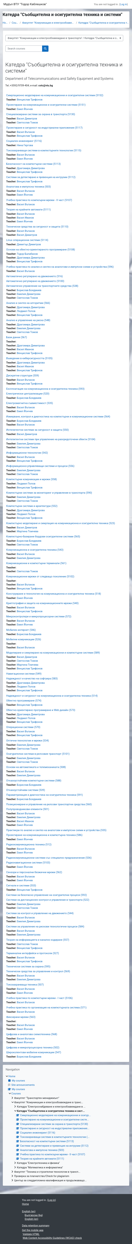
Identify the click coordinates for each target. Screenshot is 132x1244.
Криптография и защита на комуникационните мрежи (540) (42, 603)
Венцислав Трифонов (30, 99)
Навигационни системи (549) (23, 673)
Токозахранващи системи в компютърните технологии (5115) (43, 150)
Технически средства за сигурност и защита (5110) (37, 226)
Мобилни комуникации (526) (23, 639)
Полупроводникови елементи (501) (27, 809)
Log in (123, 4)
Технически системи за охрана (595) (28, 966)
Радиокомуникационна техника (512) (28, 844)
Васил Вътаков (26, 132)
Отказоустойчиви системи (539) (25, 790)
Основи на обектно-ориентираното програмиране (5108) (40, 249)
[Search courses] (23, 48)
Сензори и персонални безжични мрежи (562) (34, 872)
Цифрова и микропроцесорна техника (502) (32, 1047)
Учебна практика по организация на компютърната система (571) (46, 1007)
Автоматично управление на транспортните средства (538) (42, 285)
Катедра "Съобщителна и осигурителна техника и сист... (104, 22)
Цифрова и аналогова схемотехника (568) (31, 1034)
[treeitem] (66, 1128)
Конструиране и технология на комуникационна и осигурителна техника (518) (53, 593)
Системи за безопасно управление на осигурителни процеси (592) (46, 895)
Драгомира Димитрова (31, 168)
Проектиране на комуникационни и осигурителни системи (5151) (46, 104)
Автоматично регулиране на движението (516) (34, 276)
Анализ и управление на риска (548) (28, 320)
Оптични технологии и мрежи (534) (27, 740)
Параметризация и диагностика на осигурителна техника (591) (44, 794)
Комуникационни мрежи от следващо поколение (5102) (40, 576)
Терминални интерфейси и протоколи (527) (32, 953)
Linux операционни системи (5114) (27, 240)
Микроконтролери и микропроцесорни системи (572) (38, 616)
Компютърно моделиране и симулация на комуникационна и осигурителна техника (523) (60, 523)
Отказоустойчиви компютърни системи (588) (33, 780)
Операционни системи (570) (23, 727)
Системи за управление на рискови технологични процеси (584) (45, 926)
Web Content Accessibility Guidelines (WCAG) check (52, 1238)
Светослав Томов (27, 122)
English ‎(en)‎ (29, 1211)
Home (5, 22)
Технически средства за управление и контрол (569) (38, 971)
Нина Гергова (25, 145)
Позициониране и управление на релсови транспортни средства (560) (49, 804)
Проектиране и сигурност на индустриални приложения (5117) (44, 127)
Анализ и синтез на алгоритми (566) (28, 303)
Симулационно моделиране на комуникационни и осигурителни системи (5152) (54, 95)
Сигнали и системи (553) (21, 885)
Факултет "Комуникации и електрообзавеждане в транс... (48, 22)
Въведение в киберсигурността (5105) (29, 358)
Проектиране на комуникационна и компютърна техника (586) (44, 835)
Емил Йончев (25, 109)
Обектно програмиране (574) (23, 700)
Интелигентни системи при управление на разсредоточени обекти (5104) (50, 439)
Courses (15, 22)
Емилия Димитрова (28, 294)
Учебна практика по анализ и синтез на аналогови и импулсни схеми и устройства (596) (60, 266)
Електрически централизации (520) (27, 393)
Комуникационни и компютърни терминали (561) (36, 563)
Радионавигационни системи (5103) (28, 862)
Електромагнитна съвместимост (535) (29, 403)
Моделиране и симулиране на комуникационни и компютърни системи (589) (53, 652)
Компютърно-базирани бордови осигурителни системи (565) (43, 536)
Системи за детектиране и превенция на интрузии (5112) (41, 177)
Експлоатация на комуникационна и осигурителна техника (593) (45, 388)
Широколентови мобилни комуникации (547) (33, 1052)
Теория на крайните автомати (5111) (28, 209)
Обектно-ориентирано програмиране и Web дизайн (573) (40, 710)
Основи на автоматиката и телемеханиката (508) (36, 767)
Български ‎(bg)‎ (34, 1215)
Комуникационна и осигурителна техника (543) (34, 549)
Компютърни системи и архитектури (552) (31, 506)
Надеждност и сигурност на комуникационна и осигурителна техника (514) (52, 695)
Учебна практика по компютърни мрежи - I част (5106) (39, 998)
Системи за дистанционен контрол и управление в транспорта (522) (47, 899)
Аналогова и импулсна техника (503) (28, 186)
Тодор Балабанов (27, 253)
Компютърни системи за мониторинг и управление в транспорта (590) (49, 492)
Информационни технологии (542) (27, 452)
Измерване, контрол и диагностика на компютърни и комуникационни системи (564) (58, 416)
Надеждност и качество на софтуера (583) (32, 678)
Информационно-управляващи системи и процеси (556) (40, 466)
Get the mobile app (32, 1230)
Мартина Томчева (27, 531)
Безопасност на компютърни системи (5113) (33, 163)
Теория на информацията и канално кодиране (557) (37, 939)
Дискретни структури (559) (22, 375)
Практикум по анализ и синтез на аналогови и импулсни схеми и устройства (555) (56, 830)
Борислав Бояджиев (29, 290)
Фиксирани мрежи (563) (20, 1017)
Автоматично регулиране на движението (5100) (35, 281)
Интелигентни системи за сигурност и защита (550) (37, 429)
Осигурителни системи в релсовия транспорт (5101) (38, 753)
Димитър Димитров (29, 244)
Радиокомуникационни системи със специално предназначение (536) (49, 857)
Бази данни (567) (16, 337)
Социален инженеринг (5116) (24, 141)
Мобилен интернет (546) (21, 629)
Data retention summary (36, 1225)
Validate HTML (31, 1234)
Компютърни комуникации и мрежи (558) (31, 479)
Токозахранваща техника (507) (25, 984)
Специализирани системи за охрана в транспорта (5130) (40, 114)
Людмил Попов (26, 311)
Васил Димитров (27, 118)
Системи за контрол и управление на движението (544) (40, 913)
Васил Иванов (25, 217)
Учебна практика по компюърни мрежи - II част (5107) (39, 200)
